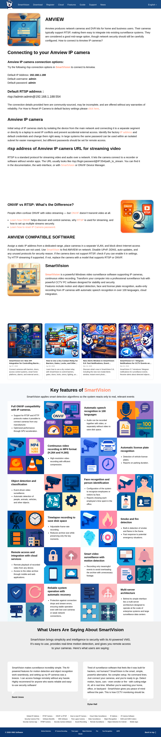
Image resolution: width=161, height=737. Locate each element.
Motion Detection (46, 731)
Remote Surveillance (97, 722)
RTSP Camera (47, 716)
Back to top (150, 732)
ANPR (118, 731)
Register (50, 5)
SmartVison (53, 249)
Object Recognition (110, 719)
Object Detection (87, 731)
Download (38, 5)
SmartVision (23, 5)
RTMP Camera (46, 722)
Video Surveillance (94, 719)
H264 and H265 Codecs (128, 719)
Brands (80, 734)
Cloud (61, 5)
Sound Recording (81, 722)
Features (72, 5)
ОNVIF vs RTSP (61, 716)
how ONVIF (23, 220)
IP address (126, 132)
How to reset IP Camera (78, 716)
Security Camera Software (63, 722)
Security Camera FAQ (32, 719)
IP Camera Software (127, 716)
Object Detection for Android (117, 722)
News (103, 5)
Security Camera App (30, 722)
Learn (13, 220)
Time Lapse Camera (78, 719)
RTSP (80, 220)
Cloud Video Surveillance (98, 716)
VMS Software (63, 719)
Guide (82, 5)
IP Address (113, 716)
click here (93, 108)
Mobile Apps (134, 722)
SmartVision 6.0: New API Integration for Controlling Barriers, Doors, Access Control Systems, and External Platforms (25, 362)
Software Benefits (49, 719)
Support (93, 5)
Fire (97, 731)
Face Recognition (107, 731)
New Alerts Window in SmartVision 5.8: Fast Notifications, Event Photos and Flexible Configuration (98, 362)
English (151, 5)
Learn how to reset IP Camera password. (33, 227)
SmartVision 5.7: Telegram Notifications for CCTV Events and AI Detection (135, 362)
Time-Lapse (74, 731)
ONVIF (75, 213)
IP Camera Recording (61, 731)
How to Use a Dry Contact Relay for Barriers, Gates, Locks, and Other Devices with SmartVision (62, 362)
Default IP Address (33, 716)
